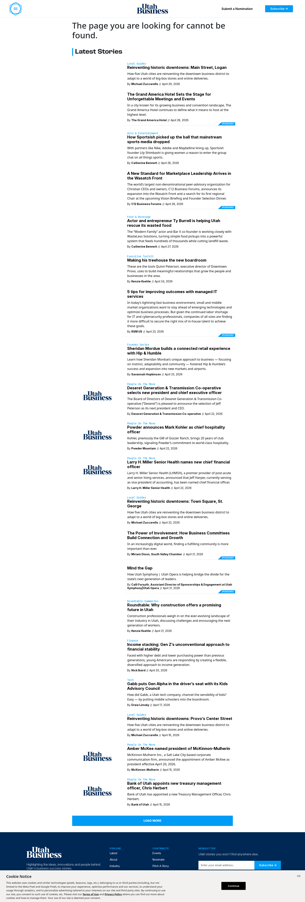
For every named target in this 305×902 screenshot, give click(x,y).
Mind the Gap (139, 568)
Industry (115, 866)
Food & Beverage (139, 216)
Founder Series (138, 344)
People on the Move (141, 384)
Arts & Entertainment (142, 133)
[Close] (298, 876)
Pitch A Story (160, 866)
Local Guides (136, 63)
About (113, 859)
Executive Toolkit (140, 256)
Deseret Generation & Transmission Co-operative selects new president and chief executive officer (174, 390)
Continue (233, 885)
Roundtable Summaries (142, 601)
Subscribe (279, 8)
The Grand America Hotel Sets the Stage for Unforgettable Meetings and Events (169, 96)
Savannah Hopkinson (146, 374)
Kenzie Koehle (141, 281)
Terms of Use (90, 894)
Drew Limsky (140, 705)
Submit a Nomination (237, 9)
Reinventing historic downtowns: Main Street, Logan (177, 67)
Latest (113, 853)
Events (156, 853)
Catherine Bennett (144, 163)
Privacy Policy (113, 894)
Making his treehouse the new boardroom (166, 260)
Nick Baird (138, 670)
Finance (132, 640)
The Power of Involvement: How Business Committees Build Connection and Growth (178, 535)
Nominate (158, 859)
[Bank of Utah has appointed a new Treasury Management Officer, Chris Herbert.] (97, 791)
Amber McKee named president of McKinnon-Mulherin (178, 748)
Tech (130, 679)
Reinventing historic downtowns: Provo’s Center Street (179, 718)
